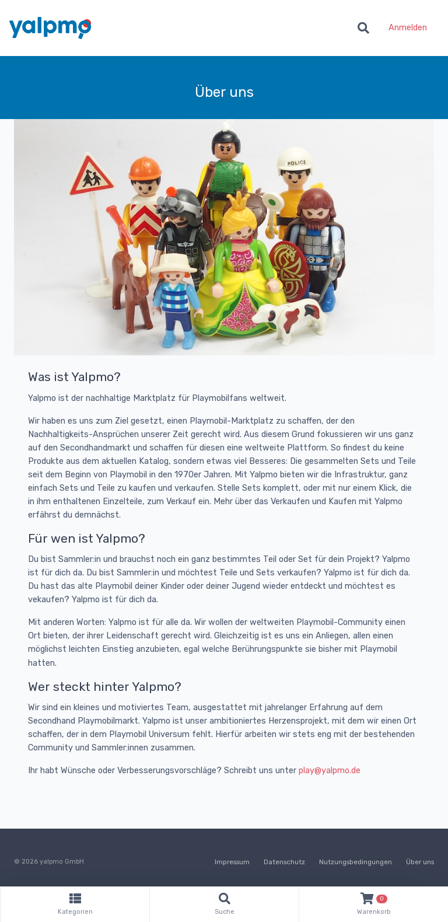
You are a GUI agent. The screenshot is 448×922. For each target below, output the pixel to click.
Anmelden (407, 28)
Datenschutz (284, 862)
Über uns (420, 862)
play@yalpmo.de (329, 771)
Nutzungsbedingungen (355, 862)
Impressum (232, 862)
